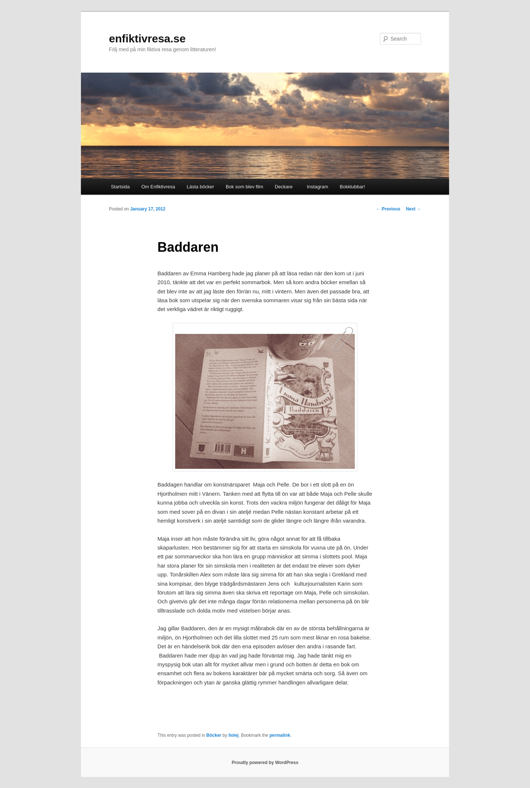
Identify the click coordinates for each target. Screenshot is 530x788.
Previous (388, 209)
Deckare (284, 186)
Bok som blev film (244, 186)
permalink (279, 735)
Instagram (316, 186)
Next (413, 209)
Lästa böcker (200, 186)
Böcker (214, 735)
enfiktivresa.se (147, 38)
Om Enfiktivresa (158, 186)
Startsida (120, 186)
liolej (234, 735)
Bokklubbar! (352, 186)
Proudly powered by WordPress (265, 762)
